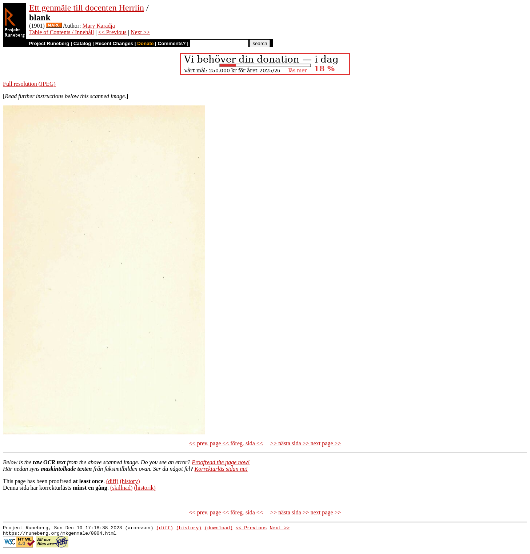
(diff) (112, 481)
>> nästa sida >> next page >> (305, 443)
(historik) (145, 488)
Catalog (82, 43)
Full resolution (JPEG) (29, 84)
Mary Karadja (99, 26)
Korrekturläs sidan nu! (221, 469)
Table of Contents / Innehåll (61, 32)
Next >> (140, 32)
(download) (218, 528)
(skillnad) (121, 488)
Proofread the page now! (221, 462)
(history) (130, 481)
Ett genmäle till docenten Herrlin (86, 7)
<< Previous (112, 32)
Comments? (172, 43)
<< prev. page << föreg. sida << (226, 443)
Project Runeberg (49, 43)
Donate (145, 43)
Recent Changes (114, 43)
